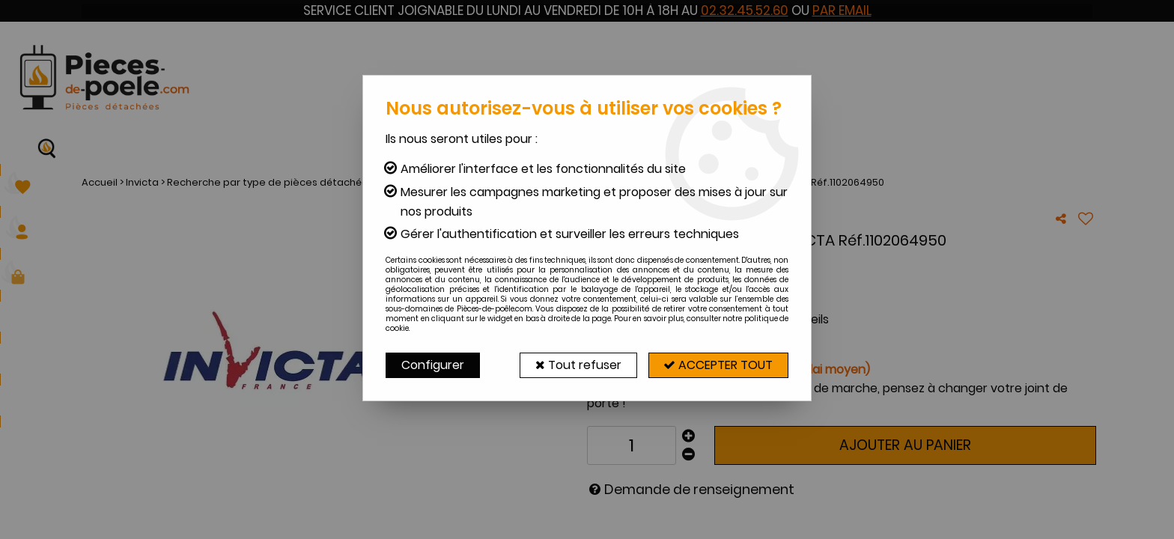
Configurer (432, 365)
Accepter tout (718, 365)
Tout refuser (578, 365)
